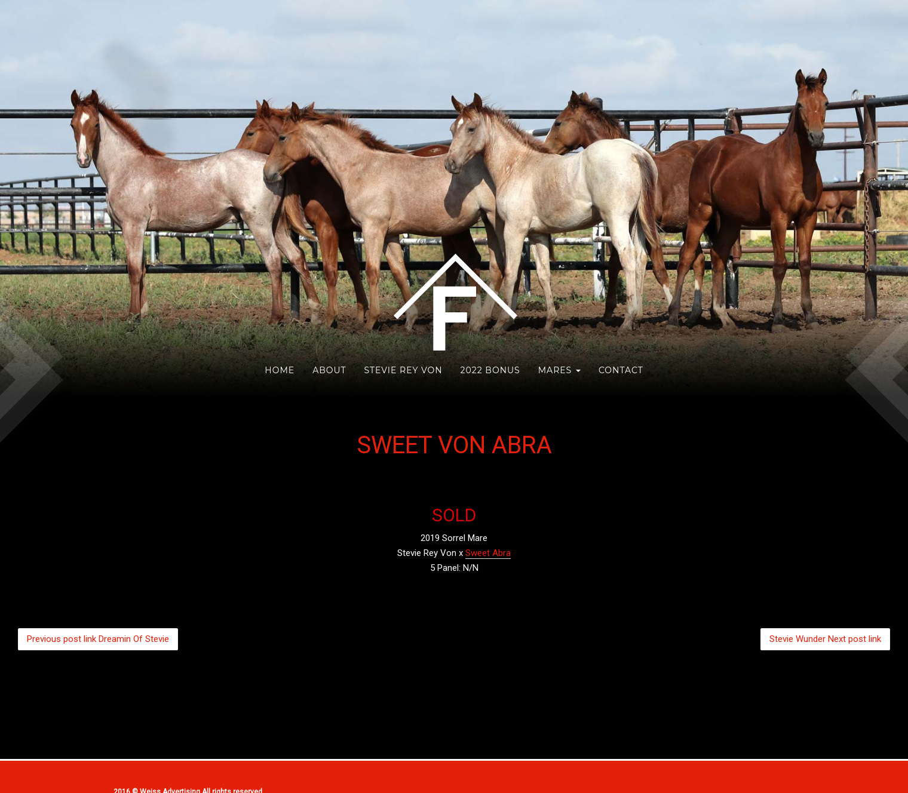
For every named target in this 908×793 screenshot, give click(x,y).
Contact (621, 370)
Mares (559, 370)
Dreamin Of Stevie (98, 639)
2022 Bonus (490, 370)
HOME (280, 370)
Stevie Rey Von (403, 370)
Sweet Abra (488, 553)
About (329, 370)
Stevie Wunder (825, 639)
